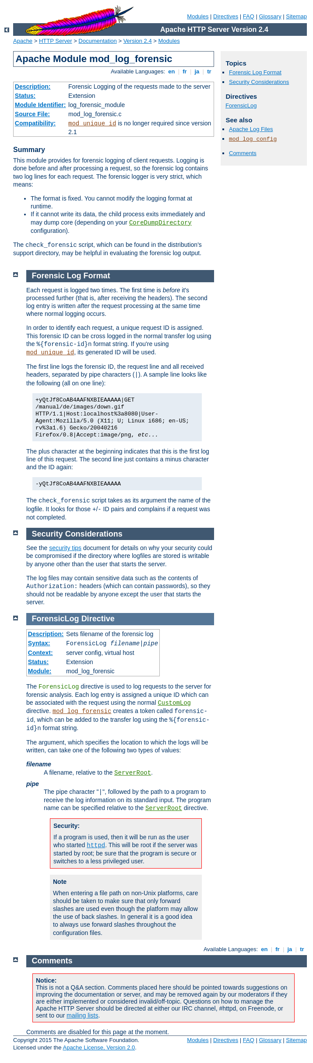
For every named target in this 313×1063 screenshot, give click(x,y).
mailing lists (82, 1015)
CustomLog (174, 702)
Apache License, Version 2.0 (99, 1047)
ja (197, 71)
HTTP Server (55, 41)
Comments (243, 153)
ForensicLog (241, 105)
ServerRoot (132, 772)
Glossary (270, 16)
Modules (197, 16)
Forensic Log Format (255, 72)
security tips (65, 547)
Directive (98, 618)
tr (209, 71)
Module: (40, 671)
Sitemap (296, 16)
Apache (22, 41)
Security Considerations (259, 82)
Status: (25, 95)
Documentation (97, 41)
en (171, 71)
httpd (96, 845)
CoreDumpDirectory (160, 222)
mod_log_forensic (82, 711)
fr (185, 71)
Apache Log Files (251, 129)
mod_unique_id (92, 123)
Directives (225, 16)
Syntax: (39, 643)
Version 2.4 (137, 41)
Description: (33, 86)
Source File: (32, 114)
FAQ (248, 16)
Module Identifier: (40, 104)
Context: (40, 652)
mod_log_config (253, 139)
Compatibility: (35, 123)
